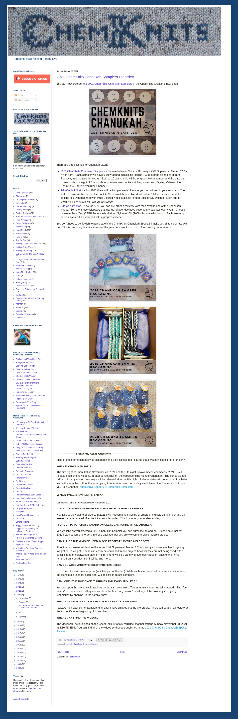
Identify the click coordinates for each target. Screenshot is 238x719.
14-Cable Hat (22, 431)
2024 (18, 583)
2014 (18, 645)
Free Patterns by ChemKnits (28, 216)
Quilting (19, 295)
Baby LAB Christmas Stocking (29, 444)
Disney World (22, 210)
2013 (18, 648)
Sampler (94, 644)
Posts (19, 95)
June (21, 613)
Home (122, 652)
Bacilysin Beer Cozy (25, 362)
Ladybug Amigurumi (24, 508)
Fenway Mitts (22, 478)
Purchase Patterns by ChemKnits (30, 289)
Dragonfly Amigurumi (25, 471)
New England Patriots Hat (27, 515)
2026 (18, 575)
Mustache (20, 512)
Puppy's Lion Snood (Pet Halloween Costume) (27, 530)
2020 (18, 621)
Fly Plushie (21, 481)
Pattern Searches (23, 279)
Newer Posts (63, 652)
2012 (18, 652)
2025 (18, 579)
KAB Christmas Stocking (27, 501)
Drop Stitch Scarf (23, 474)
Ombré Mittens (22, 522)
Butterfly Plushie (23, 461)
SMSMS (19, 304)
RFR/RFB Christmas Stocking (29, 538)
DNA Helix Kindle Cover (26, 373)
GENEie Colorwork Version (28, 379)
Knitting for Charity (24, 250)
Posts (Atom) (74, 657)
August (22, 602)
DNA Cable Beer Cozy (26, 369)
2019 (18, 625)
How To (19, 237)
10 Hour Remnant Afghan (27, 428)
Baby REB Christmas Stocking (29, 447)
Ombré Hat (21, 518)
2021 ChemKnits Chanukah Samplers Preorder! (95, 77)
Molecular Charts (23, 265)
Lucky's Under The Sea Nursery (30, 254)
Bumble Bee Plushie (25, 454)
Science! (19, 307)
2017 (18, 633)
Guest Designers (23, 223)
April (21, 616)
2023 (18, 587)
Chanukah (68, 644)
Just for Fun (21, 240)
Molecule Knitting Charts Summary (31, 395)
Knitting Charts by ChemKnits (29, 243)
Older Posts (182, 652)
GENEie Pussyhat (24, 389)
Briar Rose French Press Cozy (29, 451)
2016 (18, 637)
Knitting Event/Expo (24, 247)
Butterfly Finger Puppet (26, 457)
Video (18, 318)
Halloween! (21, 227)
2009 (18, 664)
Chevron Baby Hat (24, 468)
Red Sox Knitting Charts (26, 534)
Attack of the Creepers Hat (27, 440)
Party (18, 275)
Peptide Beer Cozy (24, 399)
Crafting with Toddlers (25, 199)
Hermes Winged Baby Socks (28, 495)
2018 (18, 629)
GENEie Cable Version (26, 376)
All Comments (22, 100)
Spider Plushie (22, 545)
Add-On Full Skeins (72, 190)
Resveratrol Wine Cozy (26, 402)
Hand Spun (21, 233)
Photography (21, 282)
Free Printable (22, 220)
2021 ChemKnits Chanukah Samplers (110, 83)
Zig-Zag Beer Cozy (24, 563)
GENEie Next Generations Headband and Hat (27, 384)
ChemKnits (71, 640)
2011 (18, 656)
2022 (18, 591)
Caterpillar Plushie (24, 464)
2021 (18, 595)
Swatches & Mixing (24, 314)
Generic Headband (24, 484)
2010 (18, 660)
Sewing (19, 311)
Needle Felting (22, 269)
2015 (18, 641)
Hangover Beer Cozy (25, 392)
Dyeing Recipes (23, 213)
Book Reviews (22, 193)
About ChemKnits (21, 699)
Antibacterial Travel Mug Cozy (29, 359)
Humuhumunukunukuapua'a (28, 498)
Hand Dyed (21, 230)
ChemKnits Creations (81, 644)
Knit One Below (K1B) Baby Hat (30, 505)
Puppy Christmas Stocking (27, 525)
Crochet (19, 203)
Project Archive (22, 286)
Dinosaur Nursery (23, 206)
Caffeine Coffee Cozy (25, 366)
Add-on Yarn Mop (71, 206)
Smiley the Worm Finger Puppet (30, 541)
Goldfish (19, 491)
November (24, 598)
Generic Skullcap (23, 488)
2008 (18, 668)
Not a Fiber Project (24, 272)
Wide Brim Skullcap (24, 560)
